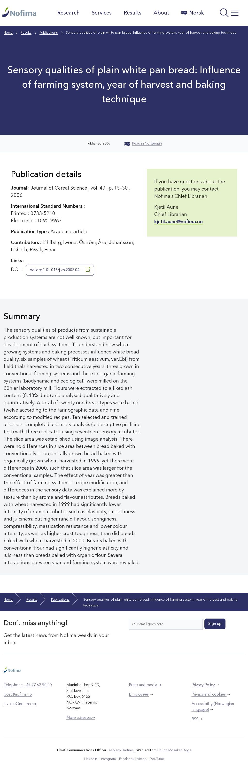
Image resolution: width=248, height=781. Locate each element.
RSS (195, 719)
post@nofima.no (18, 695)
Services (102, 13)
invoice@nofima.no (20, 704)
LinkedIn (90, 759)
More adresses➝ (80, 718)
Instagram (108, 759)
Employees (139, 695)
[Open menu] (227, 14)
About (161, 13)
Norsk (192, 13)
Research (68, 13)
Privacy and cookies (209, 695)
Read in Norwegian (143, 143)
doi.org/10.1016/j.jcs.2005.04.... (60, 269)
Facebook (126, 759)
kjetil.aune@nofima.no (178, 222)
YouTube (157, 759)
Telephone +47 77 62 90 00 (28, 685)
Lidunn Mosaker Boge (174, 750)
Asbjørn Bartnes (121, 750)
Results (132, 13)
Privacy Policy (203, 685)
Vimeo (142, 759)
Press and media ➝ (145, 685)
